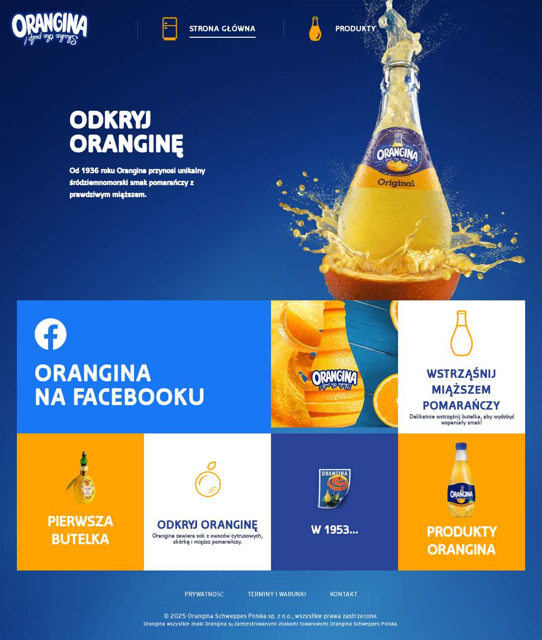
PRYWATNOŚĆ (204, 594)
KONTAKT (343, 594)
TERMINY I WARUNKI (277, 594)
